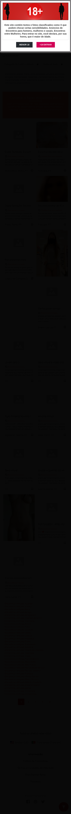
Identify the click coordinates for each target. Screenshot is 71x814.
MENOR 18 (24, 45)
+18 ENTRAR (46, 45)
